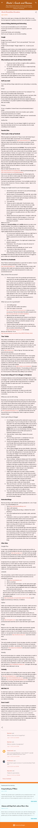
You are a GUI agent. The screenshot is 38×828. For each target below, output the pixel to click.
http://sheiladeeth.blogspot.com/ (11, 410)
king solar (9, 770)
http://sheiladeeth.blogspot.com (14, 329)
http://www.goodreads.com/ (8, 266)
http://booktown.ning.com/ (18, 634)
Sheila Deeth (10, 750)
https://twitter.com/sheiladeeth (23, 366)
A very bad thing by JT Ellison (9, 789)
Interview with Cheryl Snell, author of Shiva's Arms (14, 806)
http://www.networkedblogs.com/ (18, 506)
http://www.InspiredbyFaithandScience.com (16, 679)
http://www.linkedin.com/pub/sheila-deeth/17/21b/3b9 (17, 598)
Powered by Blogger (19, 825)
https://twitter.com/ (9, 350)
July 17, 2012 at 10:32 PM (13, 756)
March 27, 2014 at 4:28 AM (13, 775)
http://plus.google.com (16, 553)
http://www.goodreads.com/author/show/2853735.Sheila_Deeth (17, 333)
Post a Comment (7, 778)
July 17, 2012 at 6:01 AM (13, 746)
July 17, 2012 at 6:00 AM (13, 737)
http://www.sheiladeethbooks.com (14, 678)
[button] (36, 12)
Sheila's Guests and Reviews (19, 3)
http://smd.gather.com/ (10, 620)
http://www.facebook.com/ (23, 140)
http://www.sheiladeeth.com (9, 676)
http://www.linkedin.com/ (16, 580)
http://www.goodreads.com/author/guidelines (18, 313)
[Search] (36, 3)
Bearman (9, 733)
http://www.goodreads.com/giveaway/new (16, 310)
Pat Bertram (10, 760)
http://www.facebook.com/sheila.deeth (10, 170)
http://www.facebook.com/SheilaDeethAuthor (12, 172)
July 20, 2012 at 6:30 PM (13, 766)
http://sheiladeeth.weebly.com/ (17, 664)
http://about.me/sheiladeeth (15, 647)
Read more (34, 801)
